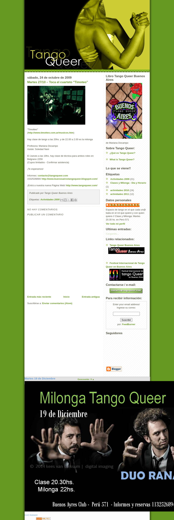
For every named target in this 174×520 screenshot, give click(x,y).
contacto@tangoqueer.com (53, 175)
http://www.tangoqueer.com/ (81, 185)
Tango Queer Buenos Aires (125, 205)
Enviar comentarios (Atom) (57, 303)
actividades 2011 (119, 194)
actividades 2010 (119, 190)
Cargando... (112, 233)
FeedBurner (128, 324)
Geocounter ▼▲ (86, 379)
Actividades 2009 (50, 199)
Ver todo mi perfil (115, 223)
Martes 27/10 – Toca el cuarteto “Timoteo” (57, 82)
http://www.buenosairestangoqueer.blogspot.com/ (70, 178)
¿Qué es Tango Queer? (122, 153)
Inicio (66, 296)
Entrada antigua (91, 296)
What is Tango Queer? (122, 159)
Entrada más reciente (39, 296)
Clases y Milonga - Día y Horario (128, 182)
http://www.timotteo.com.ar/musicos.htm (51, 132)
